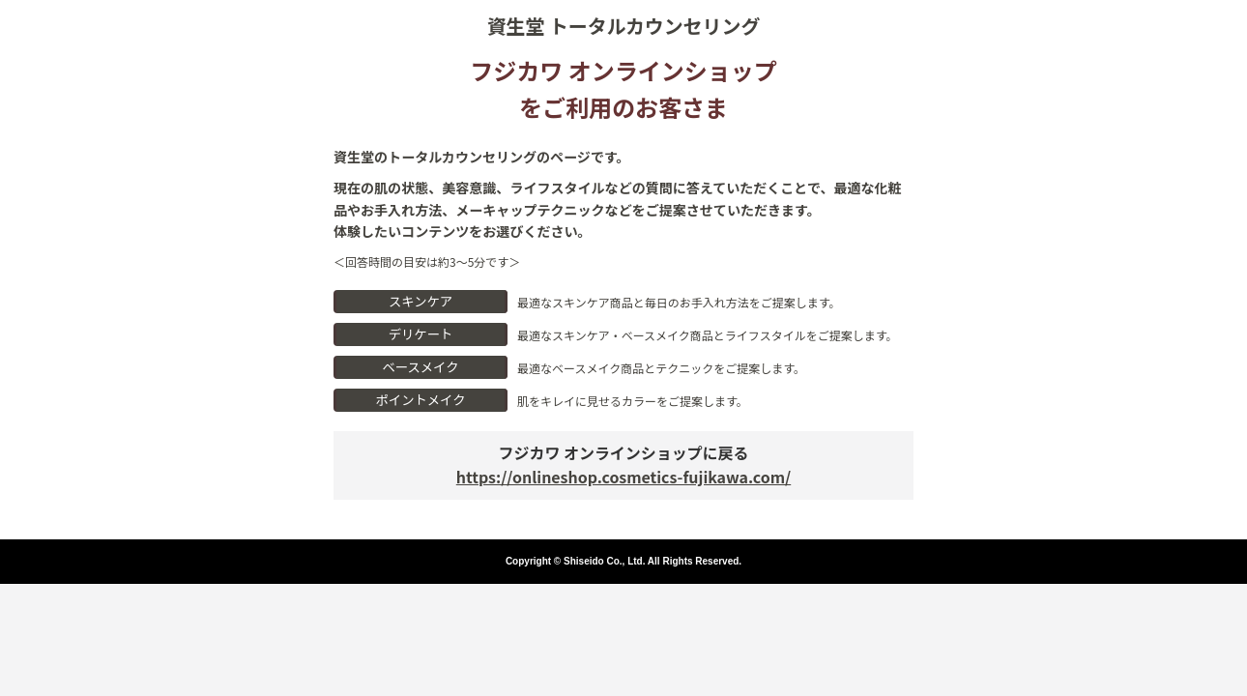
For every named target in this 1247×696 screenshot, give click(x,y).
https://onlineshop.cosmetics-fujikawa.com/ (623, 476)
